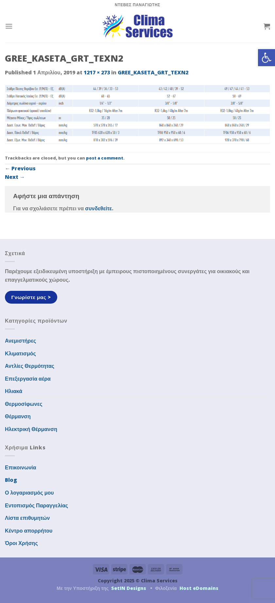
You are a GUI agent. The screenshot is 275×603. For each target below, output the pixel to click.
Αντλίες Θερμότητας (29, 365)
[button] (266, 57)
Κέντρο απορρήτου (28, 530)
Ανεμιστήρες (20, 340)
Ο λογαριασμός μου (29, 492)
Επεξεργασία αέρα (28, 378)
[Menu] (9, 26)
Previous (20, 168)
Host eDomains (199, 588)
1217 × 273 (97, 72)
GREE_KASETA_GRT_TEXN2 (153, 72)
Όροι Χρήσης (21, 543)
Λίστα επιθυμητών (27, 517)
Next (15, 176)
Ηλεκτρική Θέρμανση (31, 429)
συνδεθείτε (98, 208)
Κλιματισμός (20, 353)
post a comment (104, 158)
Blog (11, 479)
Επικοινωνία (20, 467)
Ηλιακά (13, 391)
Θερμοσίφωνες (24, 403)
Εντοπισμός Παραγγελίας (36, 505)
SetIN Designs (128, 588)
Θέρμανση (18, 416)
